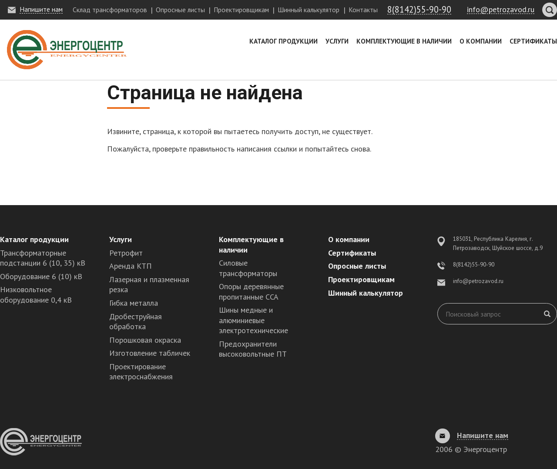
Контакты (363, 9)
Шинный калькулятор (308, 9)
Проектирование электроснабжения (141, 371)
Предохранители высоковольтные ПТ (253, 349)
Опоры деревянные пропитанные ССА (251, 291)
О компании (481, 41)
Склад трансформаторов (110, 9)
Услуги (337, 41)
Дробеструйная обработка (135, 321)
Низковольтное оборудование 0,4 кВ (36, 294)
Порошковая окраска (145, 340)
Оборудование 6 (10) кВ (41, 276)
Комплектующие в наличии (404, 41)
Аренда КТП (130, 266)
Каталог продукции (283, 41)
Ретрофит (126, 253)
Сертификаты (533, 41)
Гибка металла (133, 303)
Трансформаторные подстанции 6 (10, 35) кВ (42, 258)
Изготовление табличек (149, 353)
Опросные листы (180, 9)
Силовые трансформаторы (248, 268)
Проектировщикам (241, 9)
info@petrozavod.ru (478, 281)
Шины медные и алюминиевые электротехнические (253, 320)
